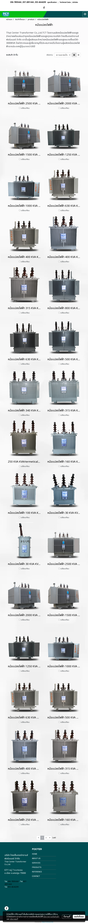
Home (34, 854)
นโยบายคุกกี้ (14, 919)
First (34, 837)
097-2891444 (28, 2)
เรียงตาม (50, 55)
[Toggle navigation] (85, 14)
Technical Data (65, 2)
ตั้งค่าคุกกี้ (67, 917)
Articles (75, 2)
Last (54, 837)
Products (36, 867)
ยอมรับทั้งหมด (79, 917)
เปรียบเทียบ (25, 108)
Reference (37, 872)
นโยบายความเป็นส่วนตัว (51, 917)
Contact (36, 876)
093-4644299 (40, 2)
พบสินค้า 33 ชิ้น (12, 55)
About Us (36, 858)
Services (36, 863)
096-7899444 (15, 2)
